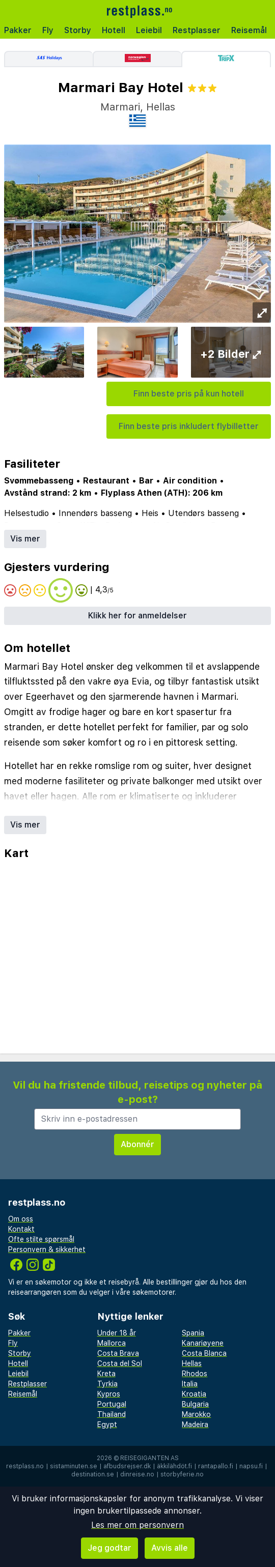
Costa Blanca (204, 1353)
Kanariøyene (203, 1343)
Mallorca (111, 1343)
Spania (193, 1333)
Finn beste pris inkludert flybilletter (189, 426)
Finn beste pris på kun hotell (188, 393)
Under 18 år (116, 1333)
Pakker (18, 30)
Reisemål (249, 30)
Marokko (196, 1414)
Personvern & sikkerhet (47, 1249)
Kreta (106, 1374)
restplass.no (25, 1466)
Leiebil (149, 30)
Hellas (192, 1363)
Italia (190, 1384)
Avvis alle (169, 1548)
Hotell (113, 30)
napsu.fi (251, 1466)
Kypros (108, 1394)
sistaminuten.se (73, 1466)
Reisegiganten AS (149, 1458)
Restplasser (197, 30)
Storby (77, 30)
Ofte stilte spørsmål (41, 1239)
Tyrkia (107, 1384)
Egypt (107, 1424)
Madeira (195, 1424)
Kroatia (194, 1394)
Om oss (20, 1219)
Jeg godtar (109, 1548)
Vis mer (25, 539)
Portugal (111, 1404)
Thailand (111, 1414)
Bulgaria (195, 1404)
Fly (47, 30)
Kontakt (21, 1229)
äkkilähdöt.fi (174, 1466)
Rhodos (194, 1374)
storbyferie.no (182, 1474)
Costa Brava (118, 1353)
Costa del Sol (119, 1363)
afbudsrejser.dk (127, 1466)
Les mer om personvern (137, 1525)
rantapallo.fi (215, 1466)
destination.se (92, 1474)
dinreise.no (137, 1474)
